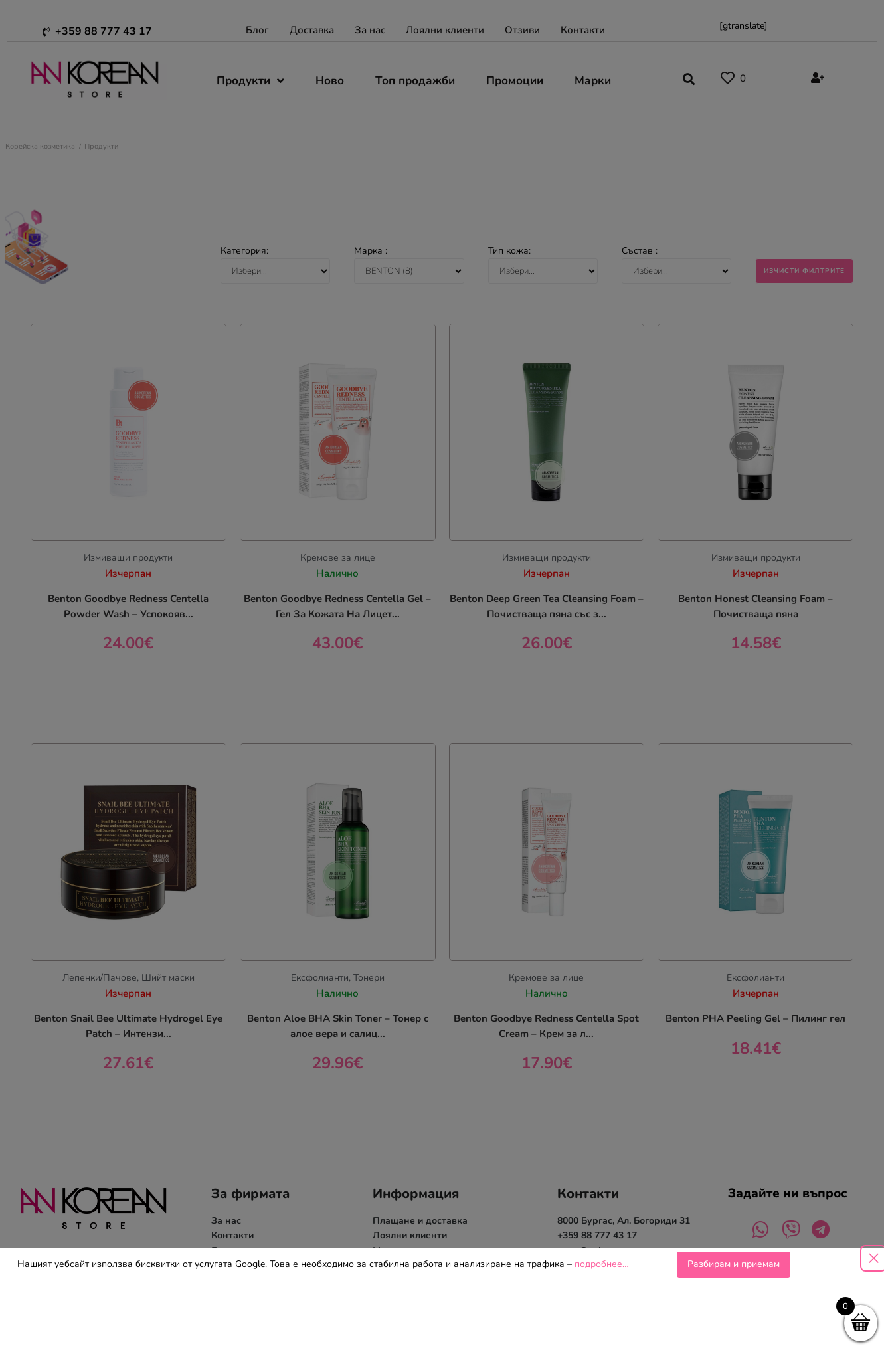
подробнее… (602, 1264)
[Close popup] (873, 1258)
